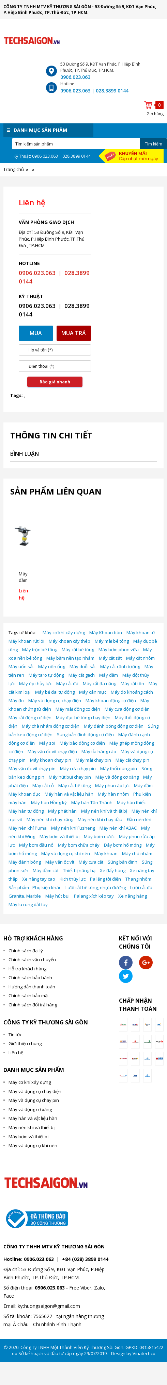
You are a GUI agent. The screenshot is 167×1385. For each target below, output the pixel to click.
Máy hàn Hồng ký (49, 802)
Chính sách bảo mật (29, 995)
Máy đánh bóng (25, 862)
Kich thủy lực (73, 879)
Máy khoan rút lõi (26, 641)
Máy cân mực (92, 692)
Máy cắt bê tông (78, 649)
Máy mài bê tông (112, 641)
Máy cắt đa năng (99, 683)
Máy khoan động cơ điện (111, 700)
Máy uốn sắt (21, 666)
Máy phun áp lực (112, 785)
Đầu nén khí (139, 819)
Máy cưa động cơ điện (127, 709)
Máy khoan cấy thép (69, 641)
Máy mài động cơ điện (78, 709)
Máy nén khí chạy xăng (50, 819)
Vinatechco (144, 1353)
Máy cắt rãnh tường (120, 666)
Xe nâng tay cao (38, 879)
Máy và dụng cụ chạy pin (34, 1100)
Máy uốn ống (51, 666)
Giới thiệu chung (25, 1043)
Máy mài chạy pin (93, 760)
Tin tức (15, 1035)
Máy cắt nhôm (140, 658)
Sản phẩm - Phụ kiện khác (35, 887)
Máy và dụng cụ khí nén (65, 853)
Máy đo (16, 700)
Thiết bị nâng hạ (79, 870)
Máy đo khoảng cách (132, 692)
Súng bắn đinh (122, 862)
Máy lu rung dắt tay (28, 904)
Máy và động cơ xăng (117, 777)
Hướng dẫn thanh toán (32, 987)
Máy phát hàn (62, 811)
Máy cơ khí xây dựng (64, 632)
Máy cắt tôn (132, 683)
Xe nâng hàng (132, 896)
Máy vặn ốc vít (59, 862)
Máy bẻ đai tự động (55, 692)
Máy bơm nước (99, 836)
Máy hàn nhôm (113, 794)
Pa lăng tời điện (105, 879)
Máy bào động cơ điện (82, 743)
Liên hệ (16, 1053)
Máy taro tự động (46, 675)
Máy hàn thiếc (131, 802)
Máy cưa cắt (91, 862)
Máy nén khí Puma (28, 828)
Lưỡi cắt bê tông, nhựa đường (95, 887)
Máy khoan (106, 853)
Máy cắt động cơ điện (30, 717)
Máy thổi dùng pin (118, 768)
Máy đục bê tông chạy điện (83, 717)
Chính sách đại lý (26, 951)
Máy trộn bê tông (39, 649)
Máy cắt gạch (82, 675)
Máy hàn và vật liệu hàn (69, 794)
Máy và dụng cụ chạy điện (54, 700)
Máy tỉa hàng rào (98, 751)
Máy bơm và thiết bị (59, 836)
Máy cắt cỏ (43, 785)
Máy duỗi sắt (83, 666)
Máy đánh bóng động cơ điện (113, 726)
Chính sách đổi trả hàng (33, 1005)
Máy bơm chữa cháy (79, 845)
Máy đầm (108, 675)
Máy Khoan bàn (105, 632)
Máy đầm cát (46, 870)
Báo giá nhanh (55, 382)
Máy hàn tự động (26, 811)
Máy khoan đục (24, 794)
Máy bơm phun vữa (118, 649)
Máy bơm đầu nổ (36, 845)
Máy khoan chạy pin (50, 760)
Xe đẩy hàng (112, 870)
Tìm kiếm (153, 144)
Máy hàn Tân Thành (91, 802)
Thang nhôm (138, 879)
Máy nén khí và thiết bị (104, 811)
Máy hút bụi (57, 896)
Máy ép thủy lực (35, 683)
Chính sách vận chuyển (32, 959)
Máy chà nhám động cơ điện (50, 726)
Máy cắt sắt (110, 658)
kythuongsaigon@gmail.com (49, 1306)
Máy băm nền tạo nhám (70, 658)
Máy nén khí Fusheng (73, 828)
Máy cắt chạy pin (132, 760)
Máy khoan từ (140, 632)
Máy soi (47, 743)
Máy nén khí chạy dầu (100, 819)
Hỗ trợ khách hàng (27, 969)
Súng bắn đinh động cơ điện (85, 734)
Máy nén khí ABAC (118, 828)
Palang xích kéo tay (94, 896)
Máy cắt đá (67, 683)
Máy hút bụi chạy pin (70, 777)
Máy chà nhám (137, 853)
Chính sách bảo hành (30, 977)
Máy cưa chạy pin (78, 768)
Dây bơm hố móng (122, 845)
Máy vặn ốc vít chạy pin (32, 768)
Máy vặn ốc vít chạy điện (52, 751)
